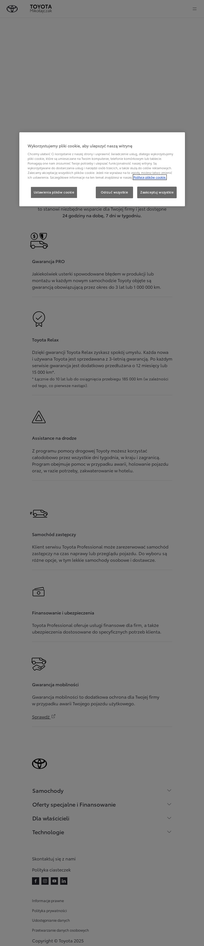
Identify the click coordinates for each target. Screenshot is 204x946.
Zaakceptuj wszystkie (156, 192)
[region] (102, 169)
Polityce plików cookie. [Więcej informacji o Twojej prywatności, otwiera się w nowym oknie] (149, 177)
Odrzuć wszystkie (114, 192)
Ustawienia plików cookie (54, 192)
